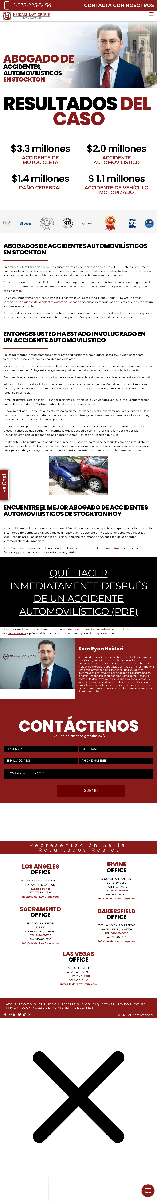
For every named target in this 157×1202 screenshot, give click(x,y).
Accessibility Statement (52, 1007)
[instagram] (10, 1015)
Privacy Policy (18, 1007)
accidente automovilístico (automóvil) (89, 629)
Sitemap (108, 1004)
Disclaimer (84, 1007)
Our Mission (49, 1004)
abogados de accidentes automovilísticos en (50, 302)
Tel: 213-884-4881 (40, 888)
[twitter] (19, 1015)
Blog (86, 1004)
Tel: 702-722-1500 (78, 976)
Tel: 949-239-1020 (116, 890)
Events (139, 1004)
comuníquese (114, 548)
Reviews (124, 1004)
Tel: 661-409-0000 (116, 933)
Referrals (70, 1004)
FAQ (96, 1004)
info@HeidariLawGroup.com (40, 896)
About (11, 1004)
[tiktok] (24, 1015)
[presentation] (29, 791)
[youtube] (30, 1015)
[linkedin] (14, 1015)
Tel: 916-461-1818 (40, 935)
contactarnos (17, 633)
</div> (24, 1189)
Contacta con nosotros (119, 5)
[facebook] (5, 1015)
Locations (27, 1004)
